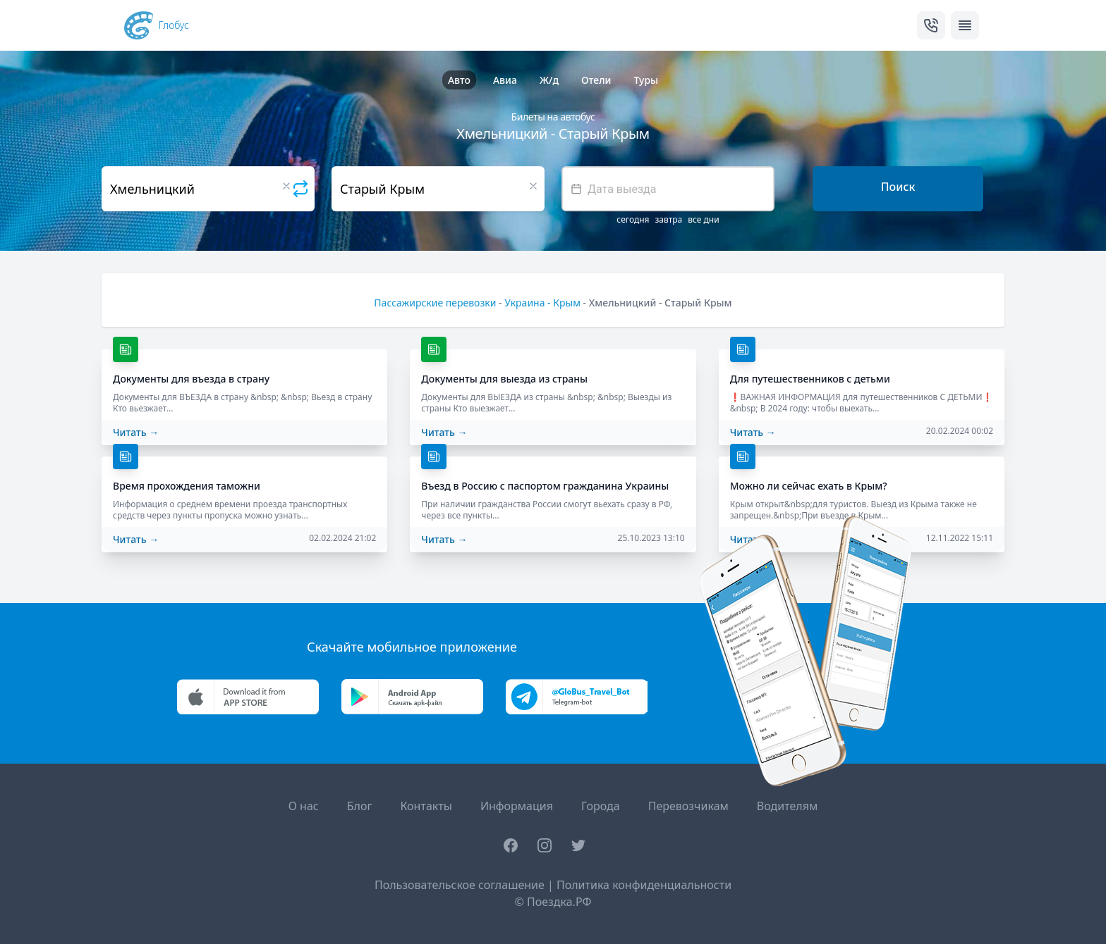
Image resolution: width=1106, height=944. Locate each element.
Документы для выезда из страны (504, 378)
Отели (596, 80)
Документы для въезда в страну (191, 378)
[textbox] (668, 189)
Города (600, 806)
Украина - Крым (542, 302)
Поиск (898, 186)
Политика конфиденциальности (644, 885)
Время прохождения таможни (186, 485)
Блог (359, 806)
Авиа (505, 80)
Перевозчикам (688, 806)
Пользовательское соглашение (460, 885)
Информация (516, 806)
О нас (303, 806)
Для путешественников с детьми (810, 378)
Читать (136, 432)
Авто (459, 80)
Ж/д (549, 80)
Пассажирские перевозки (435, 302)
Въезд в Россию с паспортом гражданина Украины (545, 485)
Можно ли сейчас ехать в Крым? (808, 485)
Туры (645, 80)
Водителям (787, 806)
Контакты (425, 806)
